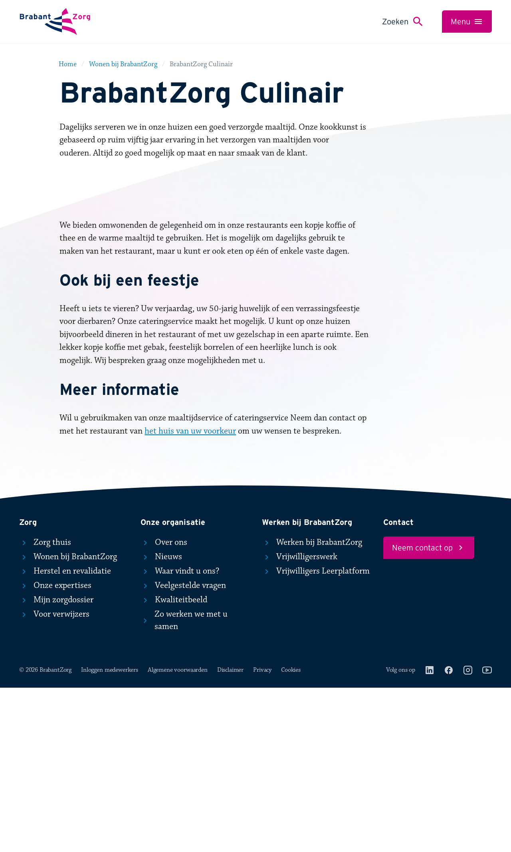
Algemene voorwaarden (178, 834)
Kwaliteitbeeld (174, 764)
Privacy (262, 834)
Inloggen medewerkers (109, 834)
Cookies (291, 834)
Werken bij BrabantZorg (312, 706)
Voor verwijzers (54, 778)
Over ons (164, 706)
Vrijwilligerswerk (299, 721)
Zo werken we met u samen (184, 784)
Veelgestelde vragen (183, 749)
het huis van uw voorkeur (190, 595)
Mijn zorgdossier (56, 764)
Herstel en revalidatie (65, 735)
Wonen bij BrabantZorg (68, 721)
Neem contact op (428, 711)
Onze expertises (55, 749)
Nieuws (161, 721)
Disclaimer (230, 834)
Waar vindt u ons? (180, 735)
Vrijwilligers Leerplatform (316, 735)
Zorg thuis (45, 706)
